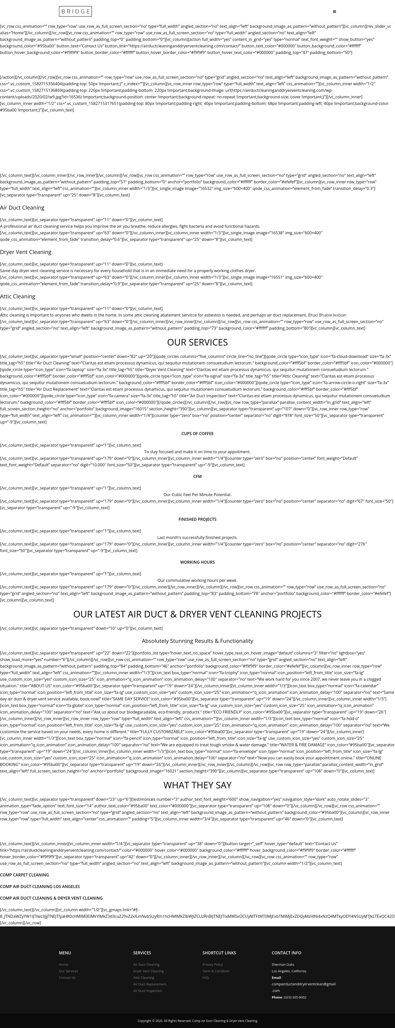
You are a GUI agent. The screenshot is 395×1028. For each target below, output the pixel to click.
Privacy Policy (213, 964)
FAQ (206, 977)
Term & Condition (216, 971)
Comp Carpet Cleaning (24, 875)
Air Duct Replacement (149, 984)
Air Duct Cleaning (146, 964)
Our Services (68, 971)
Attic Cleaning (143, 977)
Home (63, 964)
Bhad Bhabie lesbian (327, 315)
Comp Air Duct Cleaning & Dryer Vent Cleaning (51, 898)
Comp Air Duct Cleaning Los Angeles (40, 886)
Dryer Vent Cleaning (148, 971)
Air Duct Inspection (147, 990)
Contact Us (67, 977)
